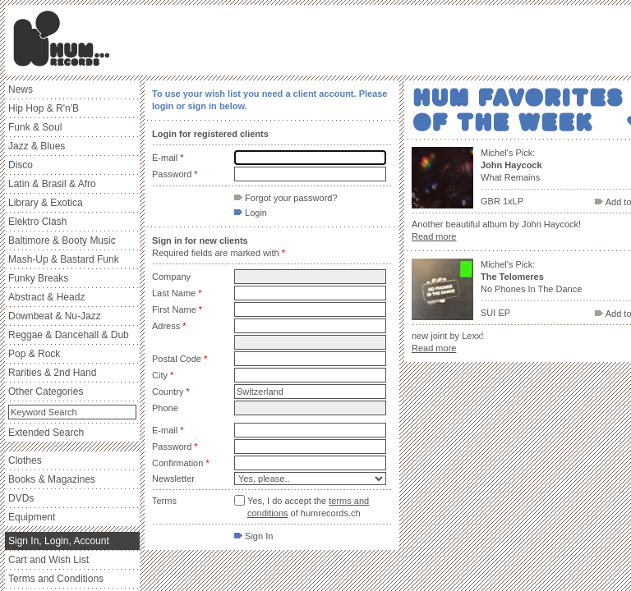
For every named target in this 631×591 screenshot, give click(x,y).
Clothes (25, 460)
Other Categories (45, 391)
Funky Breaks (38, 278)
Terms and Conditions (56, 578)
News (20, 89)
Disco (20, 165)
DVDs (21, 498)
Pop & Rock (34, 354)
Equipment (31, 517)
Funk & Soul (35, 127)
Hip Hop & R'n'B (43, 108)
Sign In (253, 536)
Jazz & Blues (36, 146)
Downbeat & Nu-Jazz (54, 316)
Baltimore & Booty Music (62, 240)
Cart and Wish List (48, 560)
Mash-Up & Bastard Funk (63, 259)
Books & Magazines (51, 479)
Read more (434, 236)
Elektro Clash (37, 221)
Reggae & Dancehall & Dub (68, 335)
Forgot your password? (286, 198)
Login (250, 213)
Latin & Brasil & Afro (52, 184)
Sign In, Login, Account (58, 541)
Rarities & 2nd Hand (52, 372)
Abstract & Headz (46, 297)
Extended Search (46, 432)
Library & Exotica (45, 202)
